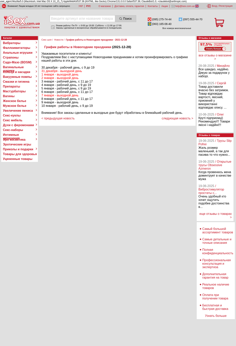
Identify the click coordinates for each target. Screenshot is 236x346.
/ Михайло (222, 65)
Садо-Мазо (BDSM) (17, 62)
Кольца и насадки (16, 72)
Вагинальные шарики (13, 67)
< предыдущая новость (58, 118)
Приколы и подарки (18, 149)
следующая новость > (177, 118)
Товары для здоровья (20, 154)
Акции (164, 6)
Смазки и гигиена (16, 81)
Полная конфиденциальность (217, 251)
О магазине (104, 6)
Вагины (9, 96)
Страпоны (11, 57)
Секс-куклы (12, 115)
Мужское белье (14, 105)
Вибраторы (12, 43)
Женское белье (14, 101)
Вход (214, 6)
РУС (88, 6)
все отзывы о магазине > (215, 57)
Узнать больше (216, 315)
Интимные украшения (11, 135)
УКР (81, 6)
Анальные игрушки (17, 52)
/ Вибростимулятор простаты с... (211, 189)
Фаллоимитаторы (16, 47)
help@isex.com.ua (185, 6)
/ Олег (219, 114)
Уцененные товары (17, 159)
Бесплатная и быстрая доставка (215, 307)
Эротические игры (17, 144)
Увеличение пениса (18, 110)
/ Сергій (220, 83)
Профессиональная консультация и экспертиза (216, 263)
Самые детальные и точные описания (217, 241)
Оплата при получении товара (215, 296)
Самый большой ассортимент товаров (217, 230)
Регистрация (226, 6)
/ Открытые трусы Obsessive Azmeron (214, 165)
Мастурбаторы (14, 91)
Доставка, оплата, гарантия (129, 6)
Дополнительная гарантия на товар (215, 275)
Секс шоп (46, 39)
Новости (58, 39)
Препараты (11, 86)
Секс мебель (12, 120)
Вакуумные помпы (17, 76)
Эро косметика (14, 139)
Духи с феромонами (18, 125)
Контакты (153, 6)
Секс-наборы (13, 130)
